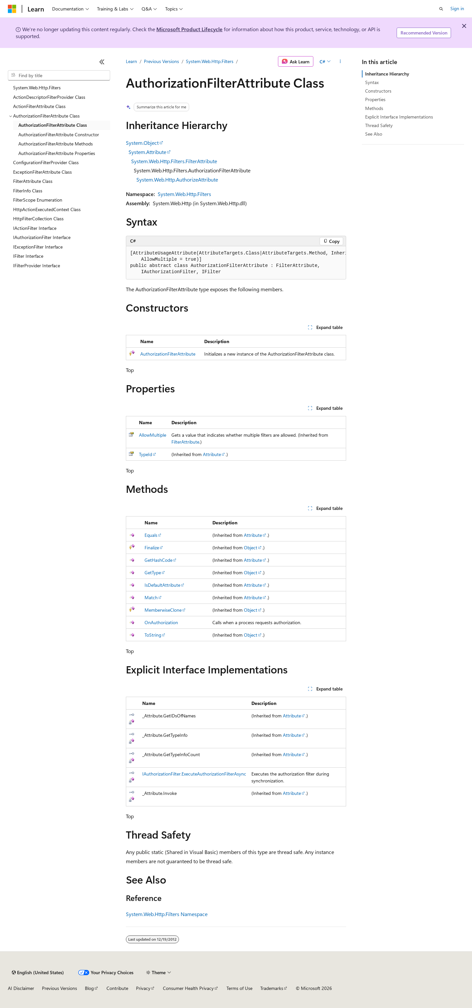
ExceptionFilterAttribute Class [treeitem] (42, 172)
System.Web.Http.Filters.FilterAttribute (174, 161)
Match (151, 597)
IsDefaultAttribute (162, 585)
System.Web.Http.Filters (209, 61)
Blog (89, 988)
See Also (373, 134)
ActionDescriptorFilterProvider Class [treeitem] (49, 97)
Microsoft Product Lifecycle (189, 29)
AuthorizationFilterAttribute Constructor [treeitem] (58, 134)
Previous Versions (161, 61)
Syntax (372, 82)
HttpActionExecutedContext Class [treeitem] (47, 209)
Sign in (457, 8)
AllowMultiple (152, 435)
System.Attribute (147, 151)
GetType (153, 572)
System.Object (142, 142)
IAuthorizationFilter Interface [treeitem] (41, 237)
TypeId (145, 454)
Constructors (378, 91)
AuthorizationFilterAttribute (167, 354)
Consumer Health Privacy (188, 988)
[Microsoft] (12, 9)
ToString (153, 635)
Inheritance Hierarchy (387, 74)
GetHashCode (158, 560)
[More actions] (340, 61)
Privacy (143, 988)
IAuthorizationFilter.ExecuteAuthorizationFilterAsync (194, 774)
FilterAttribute (185, 442)
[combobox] (59, 75)
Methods (374, 108)
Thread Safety (379, 125)
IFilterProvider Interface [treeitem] (36, 265)
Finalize (152, 547)
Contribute (117, 988)
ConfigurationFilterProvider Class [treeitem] (46, 162)
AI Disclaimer (21, 988)
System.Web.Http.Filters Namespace (166, 913)
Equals (151, 535)
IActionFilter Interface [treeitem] (34, 228)
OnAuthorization (161, 622)
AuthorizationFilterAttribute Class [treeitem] (52, 125)
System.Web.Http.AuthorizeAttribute (177, 179)
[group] (236, 262)
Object (250, 547)
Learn (131, 61)
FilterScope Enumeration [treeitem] (37, 200)
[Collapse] (102, 62)
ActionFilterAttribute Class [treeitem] (39, 106)
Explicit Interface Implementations (399, 117)
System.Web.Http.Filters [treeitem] (37, 87)
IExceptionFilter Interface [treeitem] (38, 247)
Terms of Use (239, 988)
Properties (375, 99)
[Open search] (441, 9)
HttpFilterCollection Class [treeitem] (38, 218)
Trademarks (271, 988)
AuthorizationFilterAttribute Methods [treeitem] (55, 144)
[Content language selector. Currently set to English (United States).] (38, 972)
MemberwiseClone (163, 610)
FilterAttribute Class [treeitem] (32, 181)
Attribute (212, 454)
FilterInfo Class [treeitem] (27, 190)
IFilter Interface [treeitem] (28, 256)
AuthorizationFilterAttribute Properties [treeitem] (56, 153)
